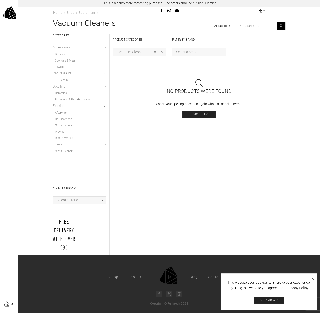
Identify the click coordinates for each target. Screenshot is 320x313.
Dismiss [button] (210, 3)
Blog (194, 277)
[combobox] (139, 52)
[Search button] (281, 26)
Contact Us (218, 277)
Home (57, 13)
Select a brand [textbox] (186, 52)
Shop (70, 13)
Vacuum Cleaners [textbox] (136, 51)
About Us (136, 277)
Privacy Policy (297, 289)
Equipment (87, 13)
